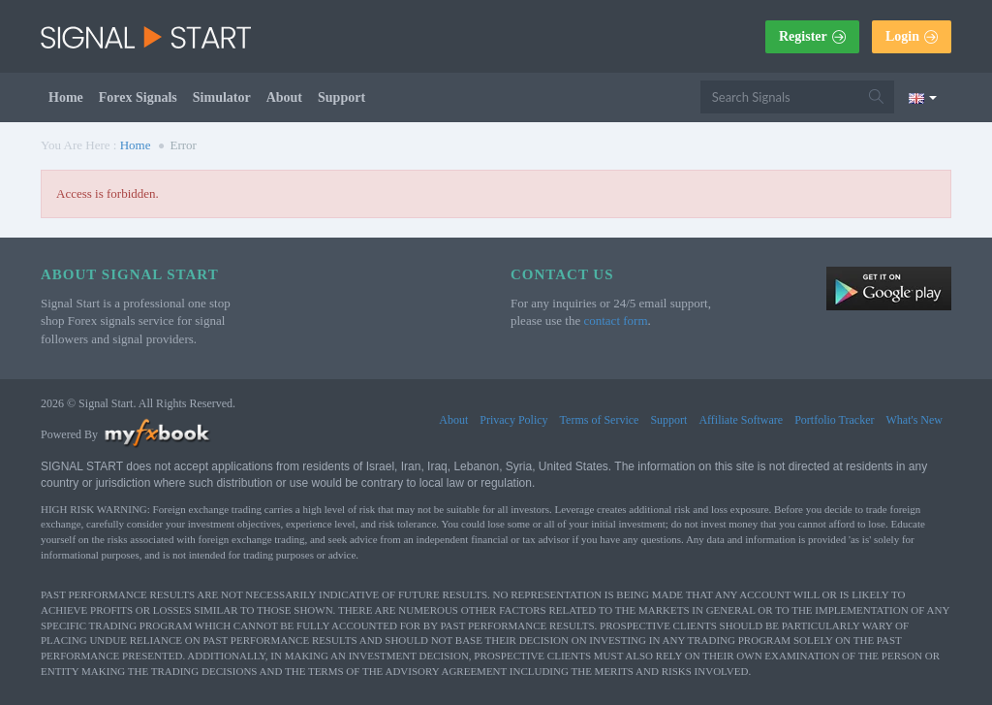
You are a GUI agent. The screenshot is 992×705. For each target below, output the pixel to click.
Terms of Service (599, 420)
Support (341, 97)
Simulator (222, 97)
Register (812, 36)
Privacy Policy (513, 420)
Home (65, 97)
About (284, 97)
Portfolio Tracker (834, 420)
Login (911, 36)
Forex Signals (138, 97)
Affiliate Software (740, 420)
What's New (914, 420)
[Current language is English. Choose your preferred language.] (922, 97)
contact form (615, 320)
